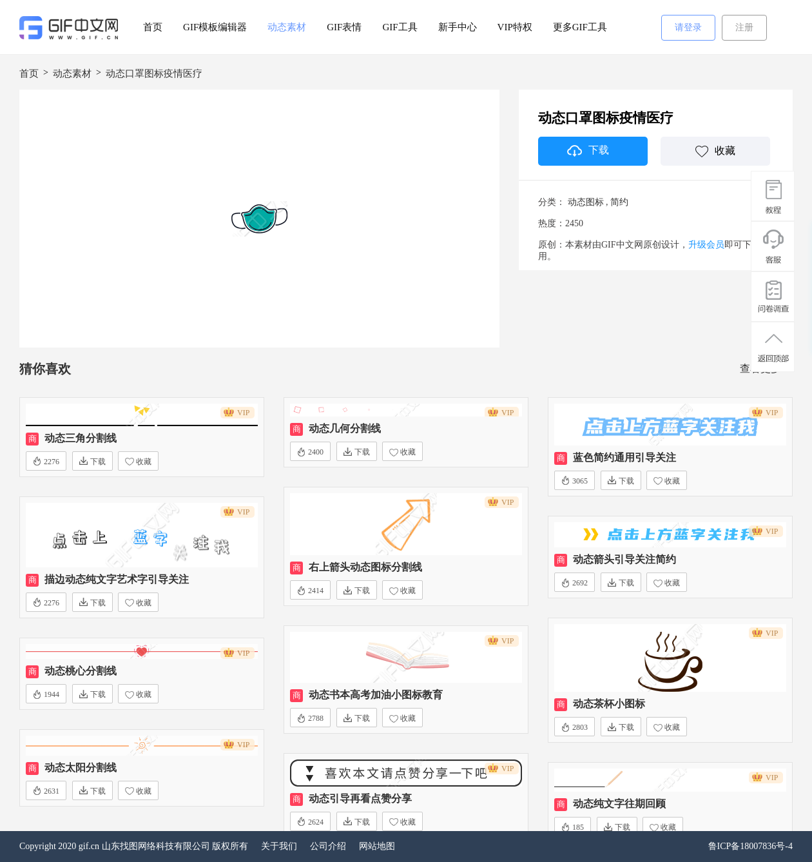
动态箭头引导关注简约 (624, 559)
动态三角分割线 (80, 438)
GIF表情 (344, 27)
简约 (619, 202)
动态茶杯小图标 (609, 703)
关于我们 (279, 846)
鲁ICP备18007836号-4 (750, 846)
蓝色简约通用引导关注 (624, 457)
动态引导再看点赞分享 (360, 798)
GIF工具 (399, 27)
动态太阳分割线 (80, 767)
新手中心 (457, 27)
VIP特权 (515, 27)
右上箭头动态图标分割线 (365, 567)
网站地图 (377, 846)
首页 (152, 27)
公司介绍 (328, 846)
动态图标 (586, 202)
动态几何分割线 (345, 428)
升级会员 (706, 245)
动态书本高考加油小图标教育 (376, 694)
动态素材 (286, 27)
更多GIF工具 (580, 27)
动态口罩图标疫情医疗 (154, 73)
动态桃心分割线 (80, 670)
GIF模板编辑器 (215, 27)
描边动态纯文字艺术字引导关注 (116, 579)
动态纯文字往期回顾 (619, 803)
